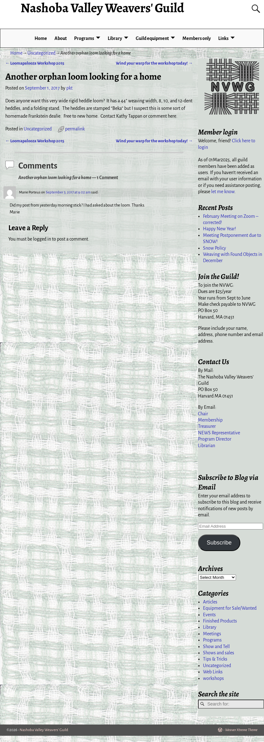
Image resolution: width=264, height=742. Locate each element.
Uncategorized (41, 53)
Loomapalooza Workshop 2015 (34, 63)
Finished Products (220, 620)
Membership (210, 419)
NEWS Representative (219, 432)
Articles (210, 601)
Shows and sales (218, 652)
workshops (213, 678)
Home (41, 38)
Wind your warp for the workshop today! (154, 63)
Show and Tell (216, 646)
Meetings (212, 633)
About (60, 38)
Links (223, 38)
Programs (84, 38)
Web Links (213, 671)
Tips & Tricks (215, 659)
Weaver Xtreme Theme (241, 730)
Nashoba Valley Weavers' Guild (44, 730)
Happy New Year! (219, 228)
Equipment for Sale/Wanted (230, 608)
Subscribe (219, 542)
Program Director (214, 439)
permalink (75, 128)
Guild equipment (152, 38)
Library (115, 38)
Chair (203, 413)
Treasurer (207, 426)
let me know (222, 191)
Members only (196, 38)
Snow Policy (214, 248)
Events (209, 614)
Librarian (206, 445)
